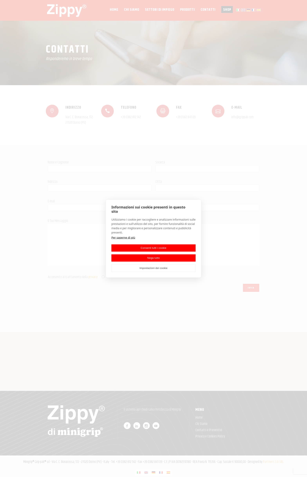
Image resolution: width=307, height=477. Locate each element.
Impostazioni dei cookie (153, 268)
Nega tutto (153, 257)
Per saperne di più (123, 237)
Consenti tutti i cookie (153, 247)
